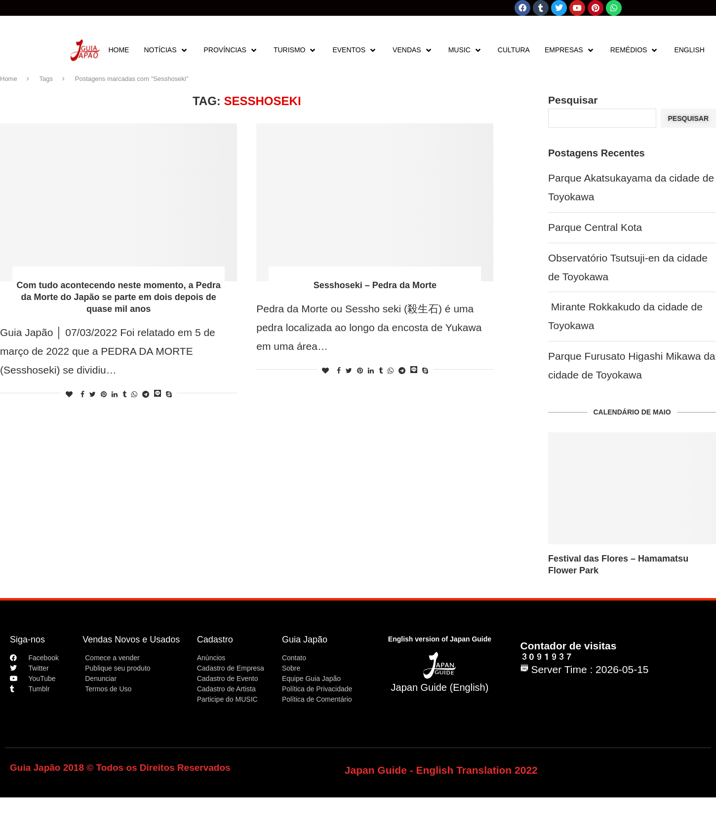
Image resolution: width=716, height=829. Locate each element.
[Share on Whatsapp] (134, 394)
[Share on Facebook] (82, 394)
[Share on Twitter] (92, 394)
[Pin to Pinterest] (104, 394)
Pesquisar (572, 100)
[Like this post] (69, 394)
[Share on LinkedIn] (115, 394)
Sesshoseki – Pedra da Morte (375, 285)
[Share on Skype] (169, 394)
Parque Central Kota (595, 227)
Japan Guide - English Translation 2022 (441, 770)
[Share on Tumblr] (124, 394)
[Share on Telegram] (145, 394)
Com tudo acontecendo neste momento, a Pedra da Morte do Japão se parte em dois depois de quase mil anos (119, 297)
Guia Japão (304, 639)
